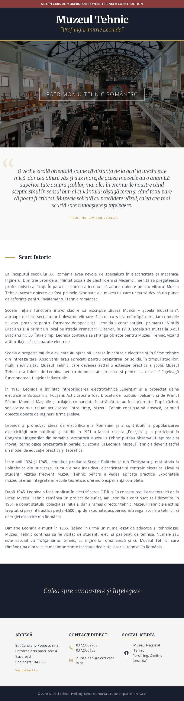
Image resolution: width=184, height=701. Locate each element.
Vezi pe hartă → (27, 670)
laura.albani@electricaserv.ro (95, 660)
